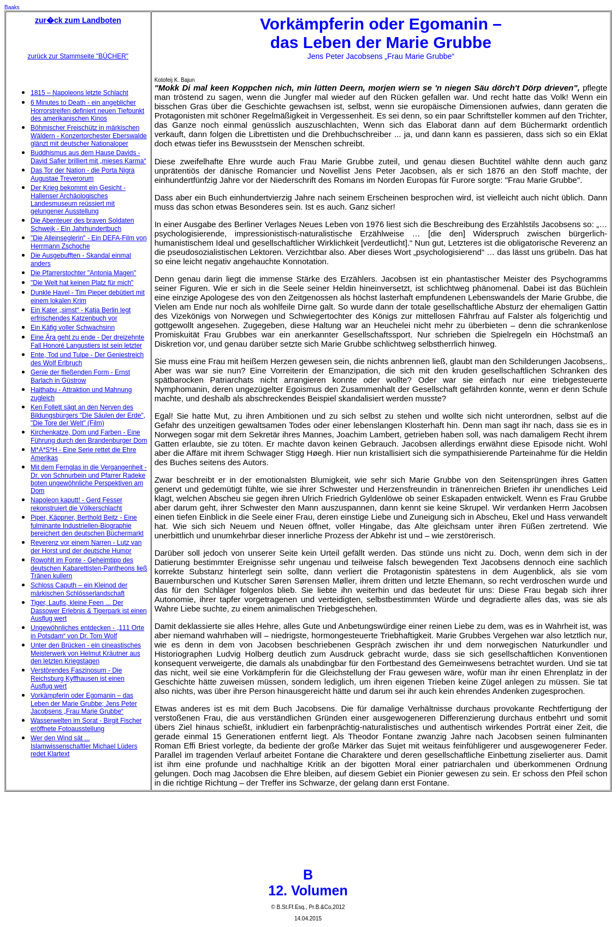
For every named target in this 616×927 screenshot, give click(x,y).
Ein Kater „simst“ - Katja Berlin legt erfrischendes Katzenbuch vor (81, 314)
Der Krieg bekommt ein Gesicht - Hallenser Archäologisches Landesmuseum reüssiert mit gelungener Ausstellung (78, 199)
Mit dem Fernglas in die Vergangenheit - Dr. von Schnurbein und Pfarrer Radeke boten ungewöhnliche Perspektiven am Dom (89, 479)
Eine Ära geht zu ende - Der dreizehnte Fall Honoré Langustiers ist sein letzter (87, 341)
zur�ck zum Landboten (78, 20)
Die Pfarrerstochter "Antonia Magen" (83, 273)
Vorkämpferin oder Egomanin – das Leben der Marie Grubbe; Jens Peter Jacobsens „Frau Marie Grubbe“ (84, 703)
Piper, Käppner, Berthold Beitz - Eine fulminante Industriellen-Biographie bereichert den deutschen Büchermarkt (87, 525)
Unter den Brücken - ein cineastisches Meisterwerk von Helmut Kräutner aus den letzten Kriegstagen (86, 653)
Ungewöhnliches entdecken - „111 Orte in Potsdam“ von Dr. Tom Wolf (87, 632)
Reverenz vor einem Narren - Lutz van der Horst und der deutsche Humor (86, 547)
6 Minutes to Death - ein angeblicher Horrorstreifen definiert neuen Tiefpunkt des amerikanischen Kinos (87, 110)
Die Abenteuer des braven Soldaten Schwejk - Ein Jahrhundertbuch (82, 225)
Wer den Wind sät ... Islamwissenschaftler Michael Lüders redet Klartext (84, 746)
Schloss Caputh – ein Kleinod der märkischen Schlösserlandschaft (79, 589)
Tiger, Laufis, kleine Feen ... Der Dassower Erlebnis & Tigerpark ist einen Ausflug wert (89, 610)
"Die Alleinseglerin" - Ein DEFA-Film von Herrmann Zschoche (89, 242)
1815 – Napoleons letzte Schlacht (79, 93)
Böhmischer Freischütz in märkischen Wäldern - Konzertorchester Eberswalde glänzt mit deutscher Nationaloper (89, 135)
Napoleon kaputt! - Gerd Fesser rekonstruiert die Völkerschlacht (76, 504)
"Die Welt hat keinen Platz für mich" (82, 283)
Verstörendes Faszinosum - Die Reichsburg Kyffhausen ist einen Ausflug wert (78, 678)
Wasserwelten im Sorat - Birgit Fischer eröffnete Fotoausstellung (86, 725)
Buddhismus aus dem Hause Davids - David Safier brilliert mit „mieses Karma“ (88, 157)
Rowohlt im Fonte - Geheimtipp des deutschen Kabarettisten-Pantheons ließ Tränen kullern (89, 568)
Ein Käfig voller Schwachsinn (73, 327)
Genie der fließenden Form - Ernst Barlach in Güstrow (80, 376)
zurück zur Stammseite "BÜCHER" (78, 56)
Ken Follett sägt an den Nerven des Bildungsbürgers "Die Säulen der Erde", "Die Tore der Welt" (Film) (88, 415)
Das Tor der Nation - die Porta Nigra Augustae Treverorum (83, 174)
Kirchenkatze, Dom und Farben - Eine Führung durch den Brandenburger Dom (89, 436)
